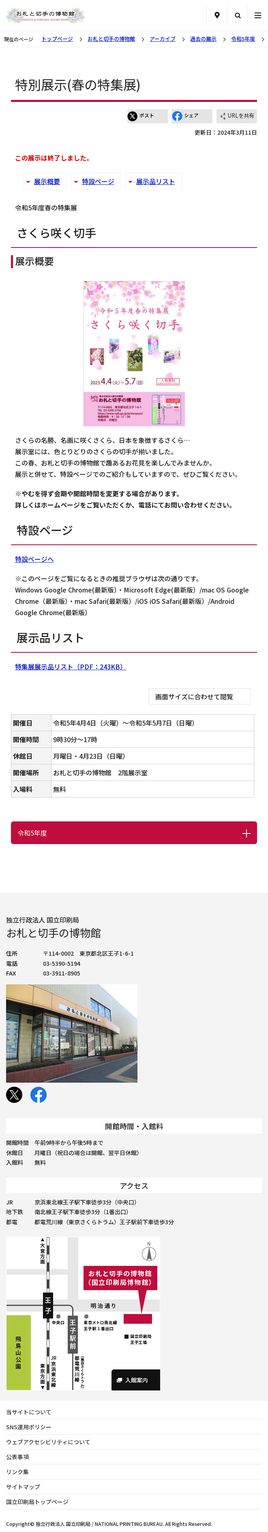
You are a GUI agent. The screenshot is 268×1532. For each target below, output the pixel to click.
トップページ (57, 38)
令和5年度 (243, 38)
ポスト (140, 116)
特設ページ (98, 181)
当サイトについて (28, 1412)
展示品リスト (155, 181)
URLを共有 (237, 116)
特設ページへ (34, 559)
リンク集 (17, 1472)
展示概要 (47, 181)
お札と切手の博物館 (111, 38)
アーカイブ (163, 38)
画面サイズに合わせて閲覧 (194, 696)
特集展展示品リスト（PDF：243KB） (70, 666)
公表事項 (17, 1457)
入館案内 (136, 1380)
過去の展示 (203, 38)
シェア (185, 116)
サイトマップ (23, 1487)
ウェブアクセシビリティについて (48, 1442)
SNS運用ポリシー (28, 1427)
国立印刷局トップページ (37, 1502)
